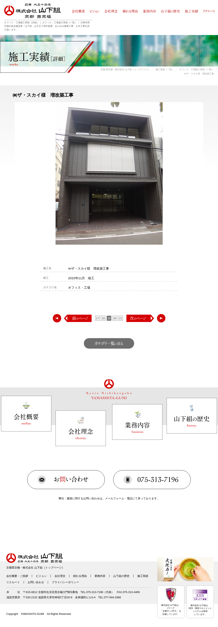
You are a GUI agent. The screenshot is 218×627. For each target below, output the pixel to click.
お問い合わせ (36, 582)
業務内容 (100, 576)
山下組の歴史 (121, 576)
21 (120, 318)
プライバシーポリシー (65, 582)
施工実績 (142, 576)
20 (114, 318)
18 (103, 318)
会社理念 (59, 576)
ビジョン (41, 576)
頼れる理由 (80, 576)
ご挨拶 (24, 576)
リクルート (13, 582)
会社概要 (11, 576)
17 (97, 318)
